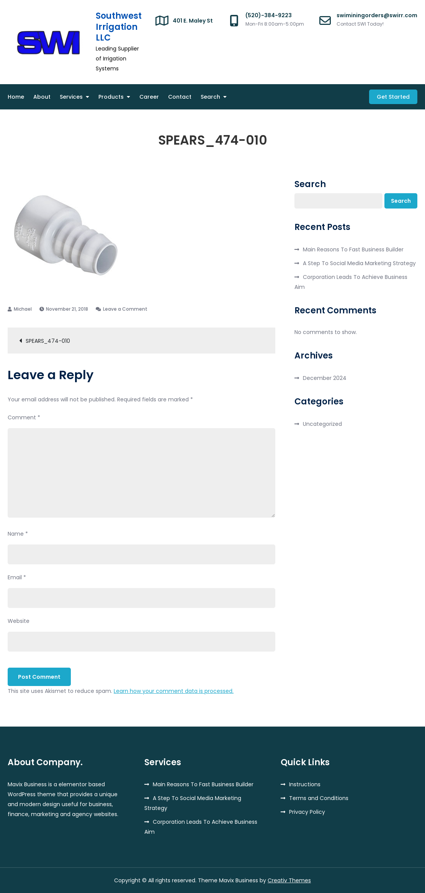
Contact (179, 97)
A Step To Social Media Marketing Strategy (359, 263)
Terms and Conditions (318, 798)
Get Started (393, 97)
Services (71, 97)
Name (18, 534)
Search (210, 97)
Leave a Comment (125, 309)
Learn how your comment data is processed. (174, 691)
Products (111, 97)
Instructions (304, 784)
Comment (24, 417)
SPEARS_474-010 (48, 341)
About (42, 97)
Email (17, 577)
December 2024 (325, 378)
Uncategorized (322, 424)
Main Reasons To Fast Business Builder (353, 249)
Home (16, 97)
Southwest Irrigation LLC (119, 27)
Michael (23, 309)
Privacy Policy (307, 812)
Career (149, 97)
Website (18, 621)
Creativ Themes (289, 880)
